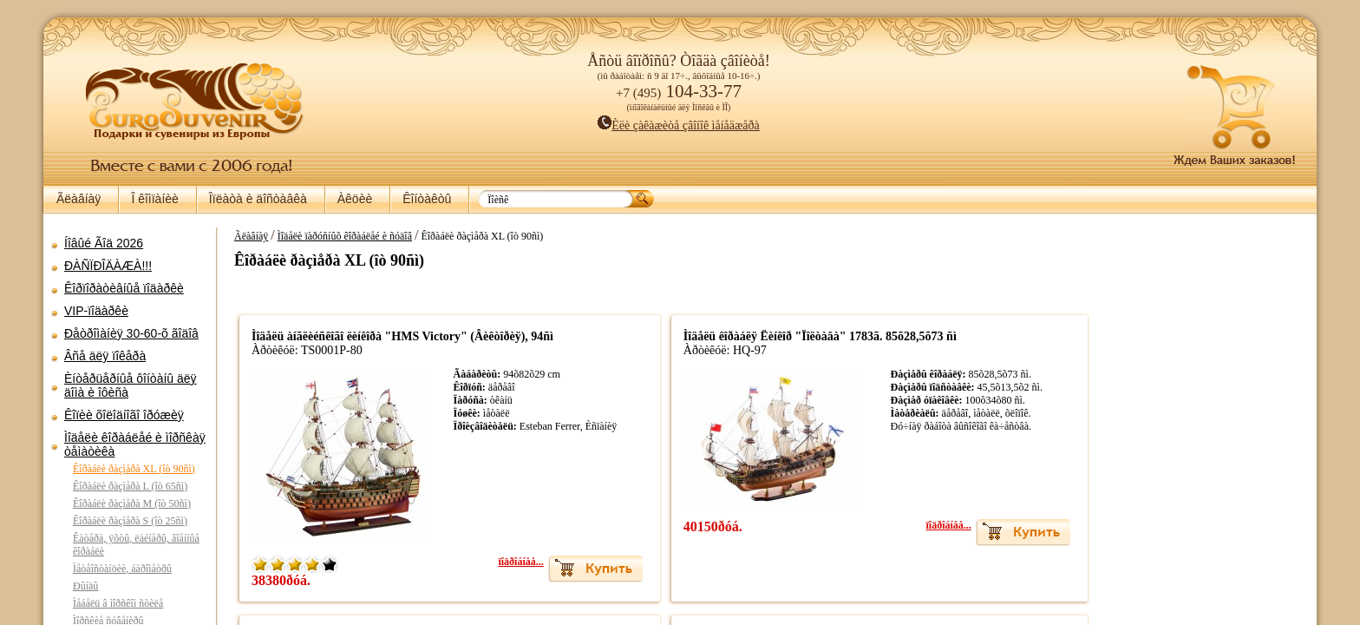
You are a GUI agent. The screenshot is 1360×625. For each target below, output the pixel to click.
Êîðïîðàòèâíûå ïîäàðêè (124, 288)
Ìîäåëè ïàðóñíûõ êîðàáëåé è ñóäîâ (336, 236)
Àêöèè (354, 199)
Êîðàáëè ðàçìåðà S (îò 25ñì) (130, 521)
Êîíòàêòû (426, 199)
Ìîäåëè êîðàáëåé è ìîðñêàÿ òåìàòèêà (135, 444)
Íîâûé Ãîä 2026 (103, 243)
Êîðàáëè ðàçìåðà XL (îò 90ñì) (134, 469)
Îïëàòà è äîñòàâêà (258, 199)
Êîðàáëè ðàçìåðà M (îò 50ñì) (132, 503)
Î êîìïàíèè (154, 199)
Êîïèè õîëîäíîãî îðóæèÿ (124, 415)
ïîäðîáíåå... (523, 562)
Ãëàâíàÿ (78, 199)
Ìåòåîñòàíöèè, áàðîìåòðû (122, 568)
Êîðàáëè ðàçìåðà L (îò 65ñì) (130, 486)
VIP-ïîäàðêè (96, 311)
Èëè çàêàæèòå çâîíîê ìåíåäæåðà (679, 125)
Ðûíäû (85, 586)
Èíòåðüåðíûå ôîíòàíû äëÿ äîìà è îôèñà (130, 385)
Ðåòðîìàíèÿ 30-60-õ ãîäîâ (131, 333)
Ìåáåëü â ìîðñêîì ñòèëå (118, 603)
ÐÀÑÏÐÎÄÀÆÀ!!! (108, 266)
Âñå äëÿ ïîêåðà (105, 356)
